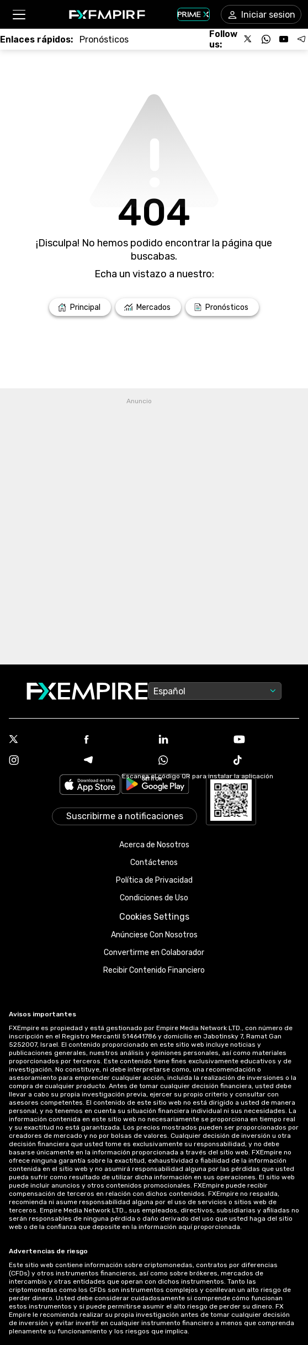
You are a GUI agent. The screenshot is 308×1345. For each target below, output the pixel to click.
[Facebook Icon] (117, 740)
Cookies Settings (154, 916)
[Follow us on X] (248, 39)
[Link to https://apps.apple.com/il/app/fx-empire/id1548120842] (90, 786)
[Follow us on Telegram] (301, 39)
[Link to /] (80, 307)
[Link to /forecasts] (104, 39)
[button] (18, 15)
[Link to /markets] (148, 307)
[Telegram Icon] (117, 761)
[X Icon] (42, 740)
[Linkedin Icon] (191, 740)
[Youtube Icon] (266, 740)
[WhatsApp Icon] (191, 761)
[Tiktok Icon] (266, 761)
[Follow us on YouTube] (283, 39)
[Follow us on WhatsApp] (266, 39)
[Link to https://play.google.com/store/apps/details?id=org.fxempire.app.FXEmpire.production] (155, 786)
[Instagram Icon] (42, 761)
